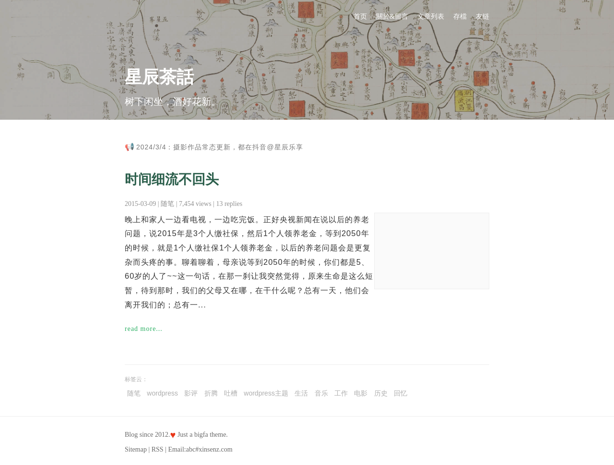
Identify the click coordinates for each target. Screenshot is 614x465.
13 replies (229, 203)
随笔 (167, 203)
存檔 (460, 16)
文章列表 (430, 16)
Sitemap (136, 449)
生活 (301, 393)
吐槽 (230, 393)
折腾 (211, 393)
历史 (381, 393)
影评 (191, 393)
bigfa (201, 434)
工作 (341, 393)
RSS (158, 449)
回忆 (400, 393)
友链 (482, 16)
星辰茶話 (159, 77)
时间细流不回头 (172, 179)
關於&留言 (392, 16)
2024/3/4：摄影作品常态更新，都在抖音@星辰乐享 (219, 147)
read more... (144, 328)
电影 (360, 393)
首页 (360, 16)
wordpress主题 (266, 393)
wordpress (162, 393)
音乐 (321, 393)
